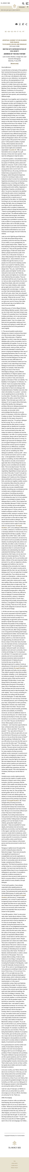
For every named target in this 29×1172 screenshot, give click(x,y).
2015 (8, 10)
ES (12, 31)
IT (17, 31)
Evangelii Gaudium (19, 668)
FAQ (14, 1161)
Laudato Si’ (13, 150)
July (11, 10)
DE (6, 31)
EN (9, 31)
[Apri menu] (26, 3)
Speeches (3, 10)
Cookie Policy (14, 1165)
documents (16, 10)
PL (20, 31)
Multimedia (14, 63)
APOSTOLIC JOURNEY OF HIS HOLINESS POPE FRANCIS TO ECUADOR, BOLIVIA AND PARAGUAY (14, 42)
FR (15, 31)
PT (23, 31)
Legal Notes (14, 1163)
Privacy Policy (14, 1167)
